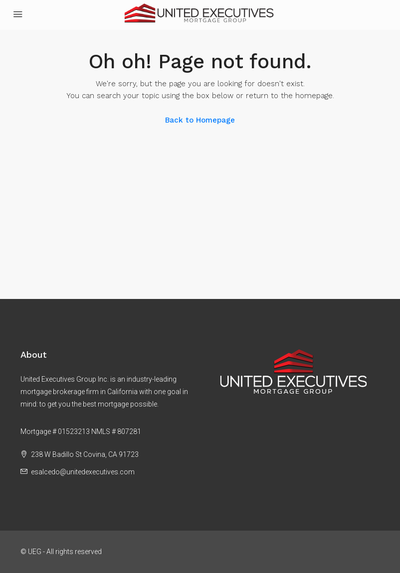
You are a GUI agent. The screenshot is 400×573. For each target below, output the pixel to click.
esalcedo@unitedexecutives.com (83, 472)
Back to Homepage (200, 120)
